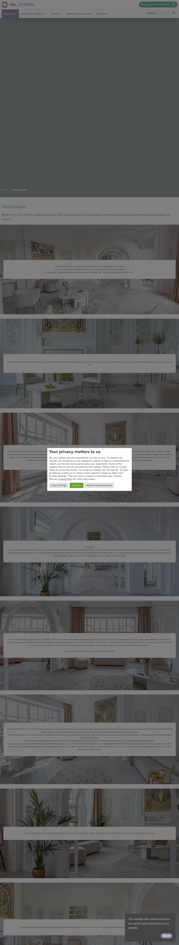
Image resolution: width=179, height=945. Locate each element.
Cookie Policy (65, 479)
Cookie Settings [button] (58, 485)
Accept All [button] (76, 485)
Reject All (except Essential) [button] (99, 485)
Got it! (166, 936)
